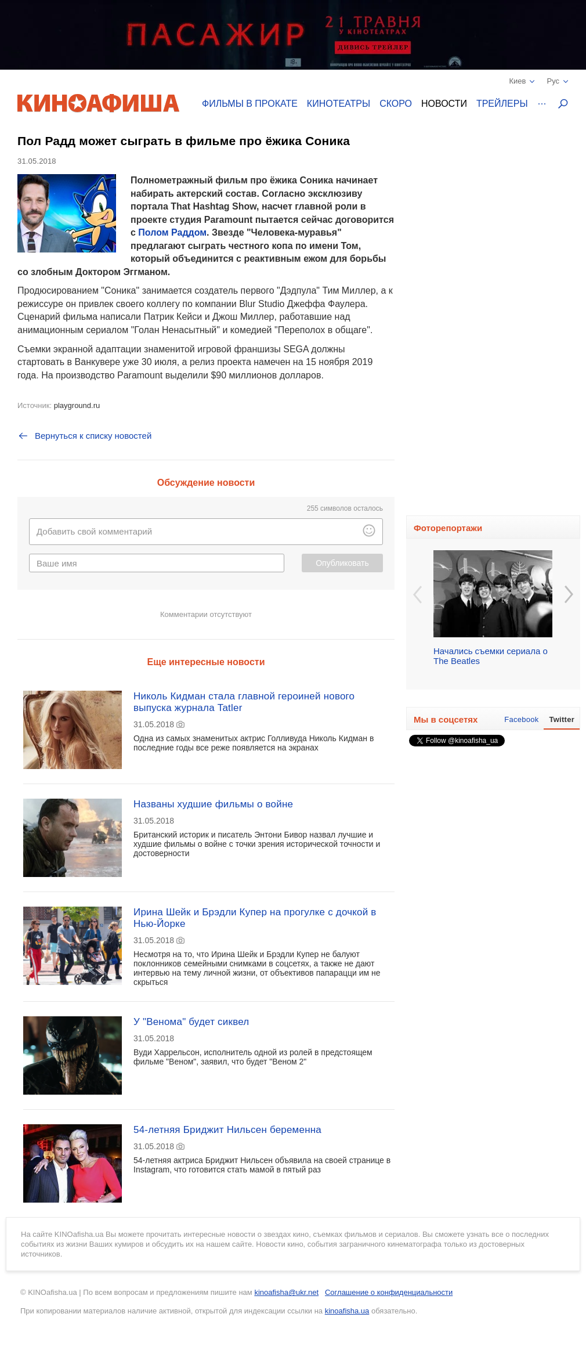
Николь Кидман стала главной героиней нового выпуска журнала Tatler (244, 702)
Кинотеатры (338, 104)
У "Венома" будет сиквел (191, 1021)
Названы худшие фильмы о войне (213, 804)
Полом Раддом (172, 232)
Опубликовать (342, 563)
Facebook (521, 719)
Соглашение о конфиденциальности (389, 1292)
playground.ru (77, 405)
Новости (444, 104)
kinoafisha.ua (347, 1311)
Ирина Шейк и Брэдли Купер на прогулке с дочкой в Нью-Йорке (255, 918)
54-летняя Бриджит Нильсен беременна (227, 1129)
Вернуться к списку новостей (84, 436)
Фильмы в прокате (250, 104)
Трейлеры (502, 104)
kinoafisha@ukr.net (286, 1292)
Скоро (395, 104)
